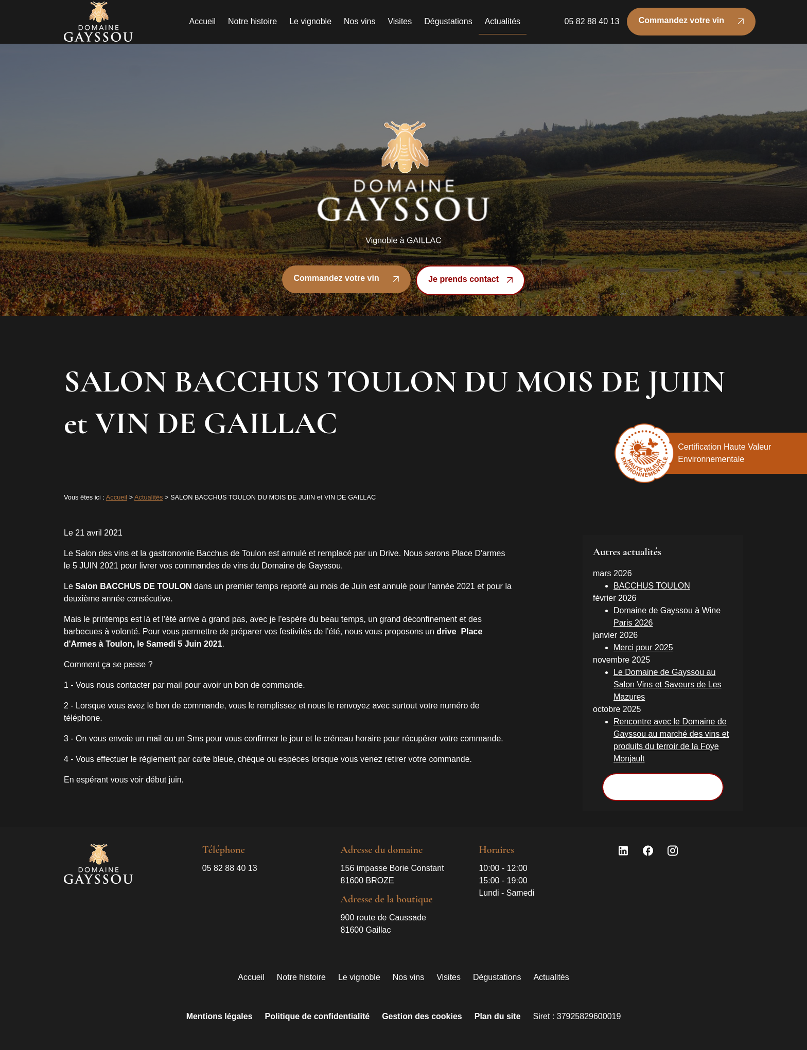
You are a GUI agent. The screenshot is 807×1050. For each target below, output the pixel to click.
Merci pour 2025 (643, 639)
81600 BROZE (393, 866)
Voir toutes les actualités (663, 778)
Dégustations (448, 25)
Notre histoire (252, 25)
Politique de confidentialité (317, 1008)
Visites (400, 25)
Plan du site (498, 1008)
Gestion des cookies (422, 1008)
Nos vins (359, 25)
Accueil (202, 25)
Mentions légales (219, 1008)
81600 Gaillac (385, 915)
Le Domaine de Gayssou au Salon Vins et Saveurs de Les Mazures (667, 676)
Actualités (502, 25)
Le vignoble (310, 25)
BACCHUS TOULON (651, 577)
